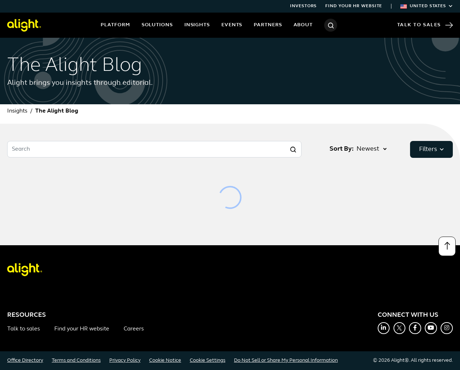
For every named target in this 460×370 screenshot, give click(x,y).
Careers (134, 329)
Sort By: (342, 149)
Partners (268, 25)
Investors (303, 6)
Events (231, 25)
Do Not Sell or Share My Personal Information (286, 360)
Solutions (157, 25)
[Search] (330, 25)
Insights (197, 25)
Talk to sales (23, 329)
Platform (115, 25)
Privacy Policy (125, 360)
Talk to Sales (425, 25)
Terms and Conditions (76, 360)
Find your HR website (353, 6)
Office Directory (25, 360)
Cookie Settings (207, 360)
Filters (431, 149)
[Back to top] (447, 246)
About (303, 25)
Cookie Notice (165, 360)
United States (426, 6)
